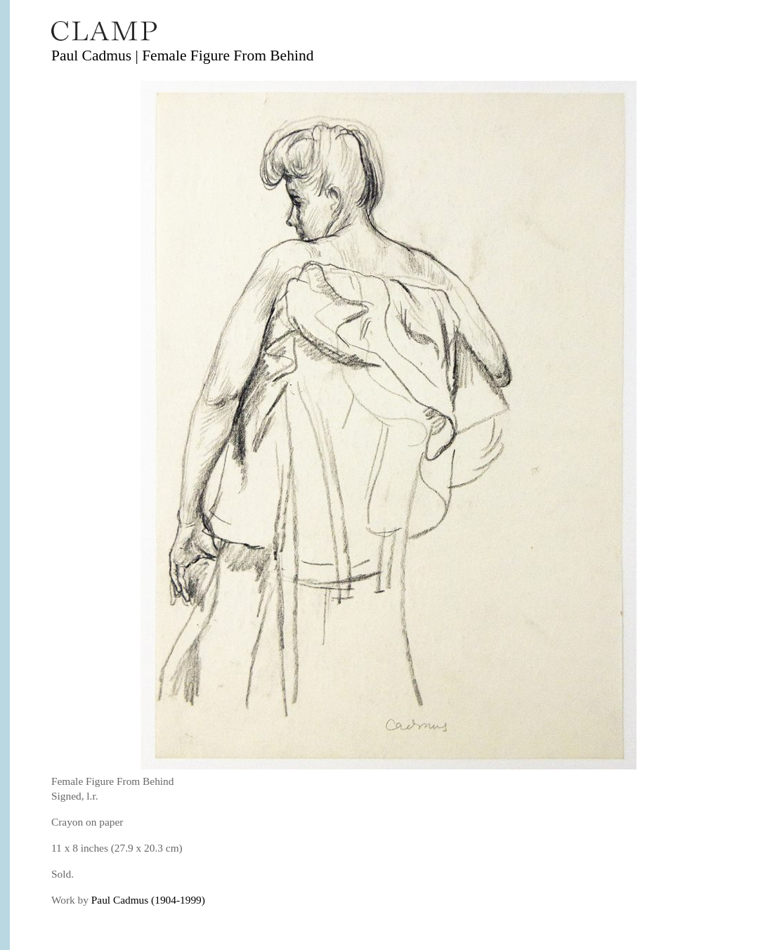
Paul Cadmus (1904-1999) (148, 900)
